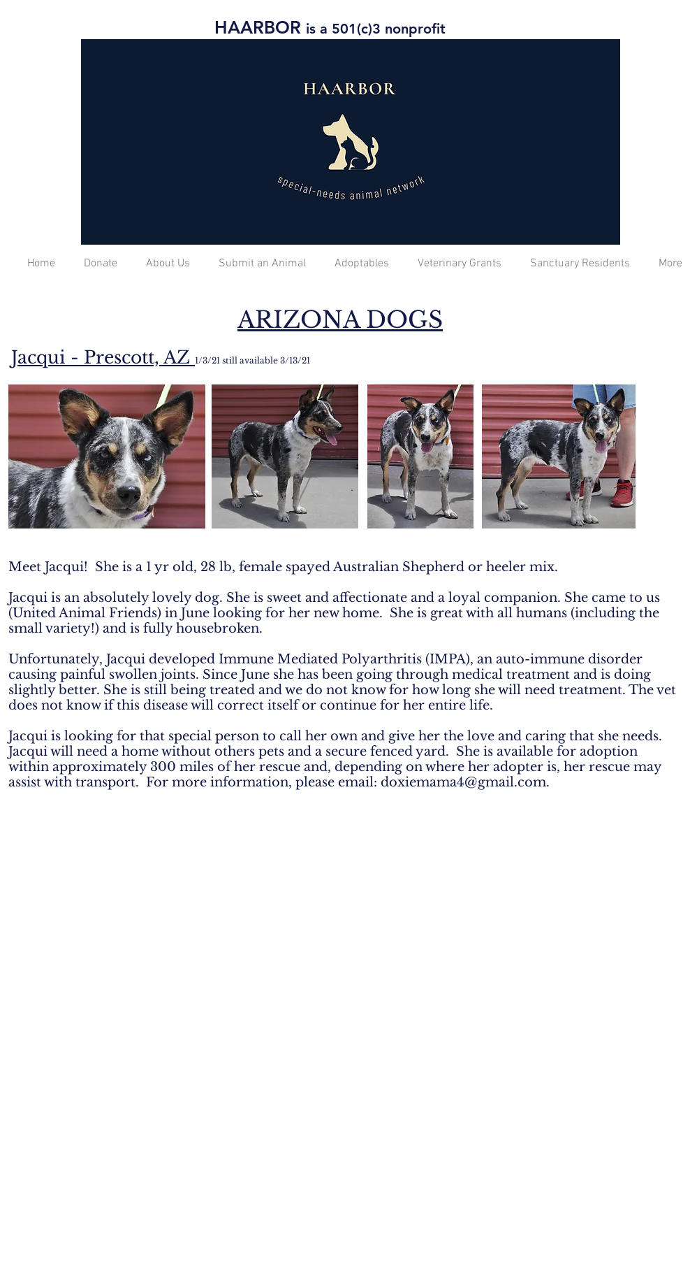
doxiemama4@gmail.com (463, 782)
